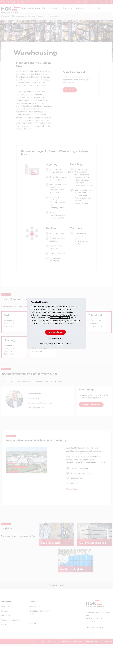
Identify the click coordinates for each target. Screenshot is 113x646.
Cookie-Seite (43, 320)
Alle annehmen (55, 332)
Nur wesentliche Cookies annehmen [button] (55, 343)
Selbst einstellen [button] (55, 338)
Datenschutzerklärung (59, 318)
